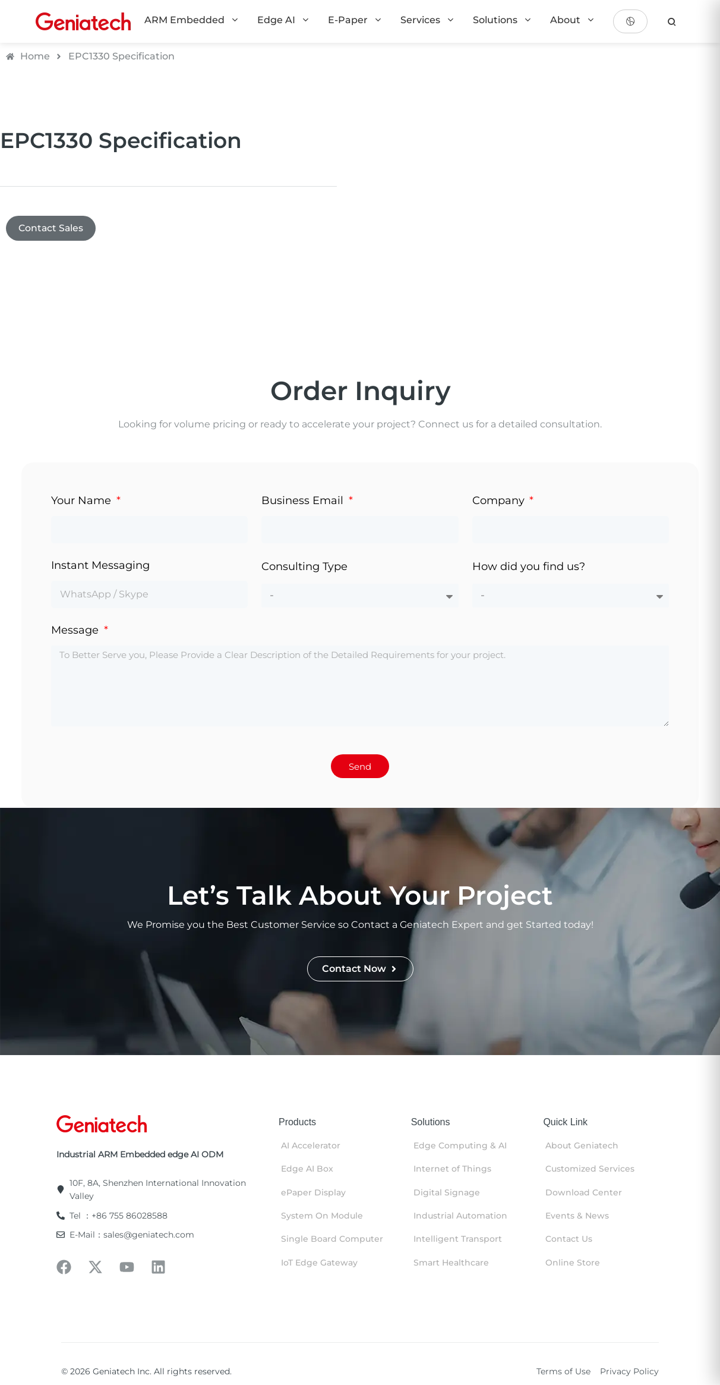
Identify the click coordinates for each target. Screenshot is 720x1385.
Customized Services (589, 1169)
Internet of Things (452, 1169)
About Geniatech (581, 1146)
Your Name (82, 501)
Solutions (502, 20)
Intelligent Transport (457, 1240)
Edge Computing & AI (460, 1146)
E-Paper (355, 20)
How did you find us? (528, 567)
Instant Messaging (100, 566)
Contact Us (568, 1240)
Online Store (572, 1263)
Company (500, 501)
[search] (672, 21)
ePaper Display (313, 1193)
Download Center (583, 1193)
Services (427, 20)
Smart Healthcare (451, 1263)
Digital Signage (446, 1193)
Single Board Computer (332, 1240)
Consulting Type (304, 567)
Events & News (577, 1216)
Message (76, 631)
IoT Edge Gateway (319, 1263)
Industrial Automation (460, 1216)
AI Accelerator (310, 1146)
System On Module (322, 1216)
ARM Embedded (191, 20)
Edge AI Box (307, 1169)
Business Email (303, 501)
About (572, 20)
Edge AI (283, 20)
